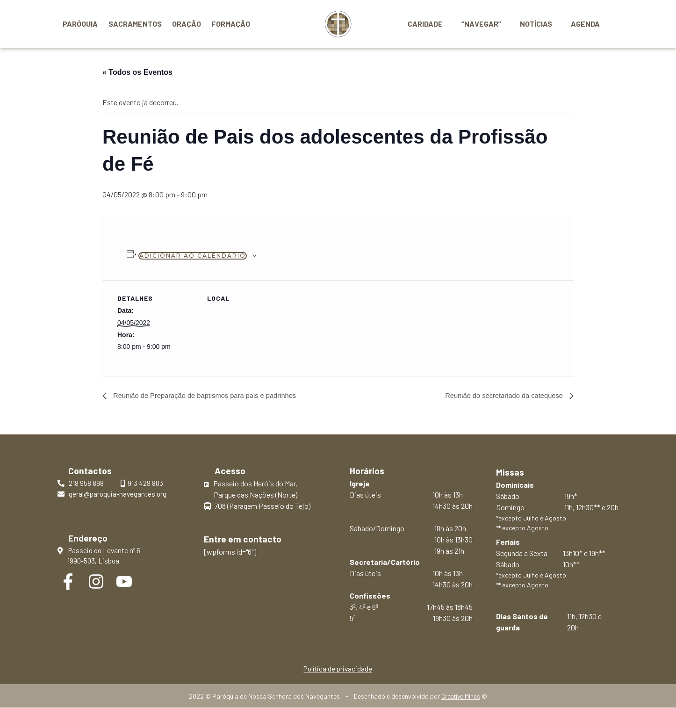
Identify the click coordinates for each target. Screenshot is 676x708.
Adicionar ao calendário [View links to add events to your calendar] (192, 255)
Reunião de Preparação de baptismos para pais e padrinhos (212, 395)
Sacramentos (135, 23)
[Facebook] (68, 581)
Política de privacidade (337, 668)
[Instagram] (96, 581)
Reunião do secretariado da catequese (499, 395)
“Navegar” (491, 23)
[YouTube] (124, 581)
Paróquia (80, 23)
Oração (186, 23)
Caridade (438, 23)
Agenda (587, 23)
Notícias (541, 23)
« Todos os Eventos (137, 72)
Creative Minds (461, 697)
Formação (230, 23)
